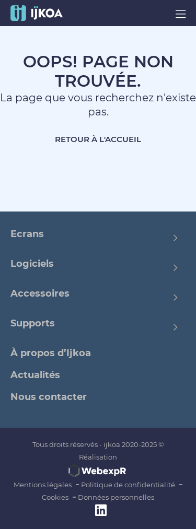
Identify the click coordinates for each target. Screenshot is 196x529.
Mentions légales (43, 484)
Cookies (55, 497)
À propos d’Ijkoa (50, 353)
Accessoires (40, 293)
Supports (32, 323)
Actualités (35, 375)
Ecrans (27, 234)
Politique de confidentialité (128, 484)
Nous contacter (48, 397)
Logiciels (32, 263)
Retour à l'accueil (98, 139)
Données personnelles (116, 497)
